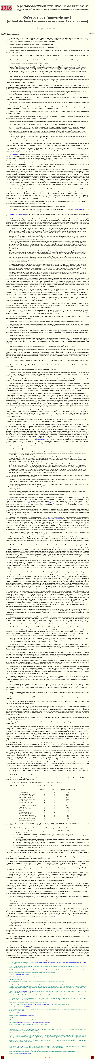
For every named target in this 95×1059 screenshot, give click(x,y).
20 (9, 1017)
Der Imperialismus (22, 1046)
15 (9, 1004)
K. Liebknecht (14, 154)
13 (9, 998)
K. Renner (46, 996)
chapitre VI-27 (67, 1009)
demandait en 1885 (43, 439)
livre (14, 976)
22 (9, 1022)
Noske (21, 976)
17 (9, 1009)
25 (9, 1029)
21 (9, 1019)
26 (9, 1032)
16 (9, 1006)
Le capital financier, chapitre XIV (26, 991)
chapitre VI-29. (16, 1012)
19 (9, 1015)
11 (9, 991)
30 (9, 1050)
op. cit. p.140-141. (26, 1006)
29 (9, 1046)
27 (9, 1035)
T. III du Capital (77, 209)
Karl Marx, (12, 974)
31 (9, 1053)
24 (9, 1027)
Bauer (23, 214)
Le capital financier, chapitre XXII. (26, 1015)
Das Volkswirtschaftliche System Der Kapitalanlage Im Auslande (43, 503)
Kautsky (12, 214)
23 (9, 1024)
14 (9, 1002)
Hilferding (18, 214)
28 (9, 1044)
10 (9, 986)
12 (9, 994)
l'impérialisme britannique (54, 518)
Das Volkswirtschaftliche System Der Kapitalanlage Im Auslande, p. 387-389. (33, 1022)
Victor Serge (29, 7)
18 (9, 1012)
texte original (39, 988)
